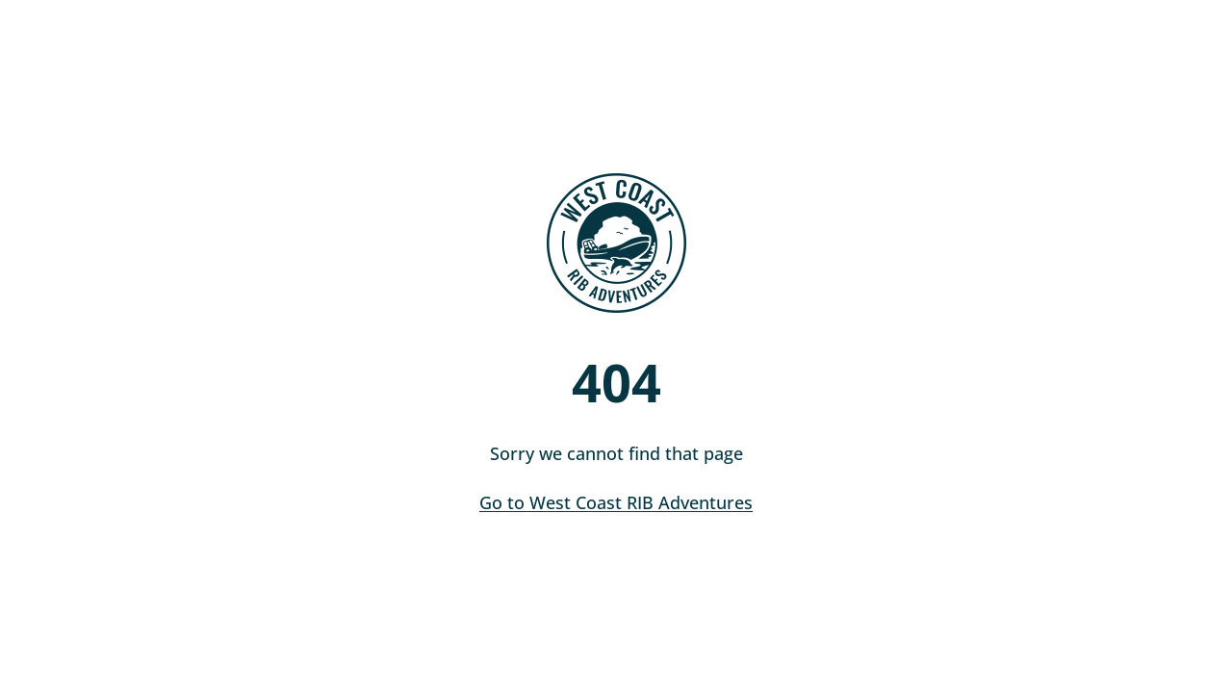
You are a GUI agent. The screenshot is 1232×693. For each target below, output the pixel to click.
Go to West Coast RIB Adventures (616, 502)
